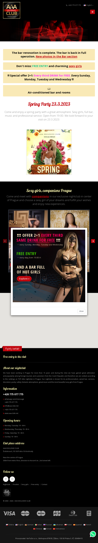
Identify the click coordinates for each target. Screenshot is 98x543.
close (81, 311)
